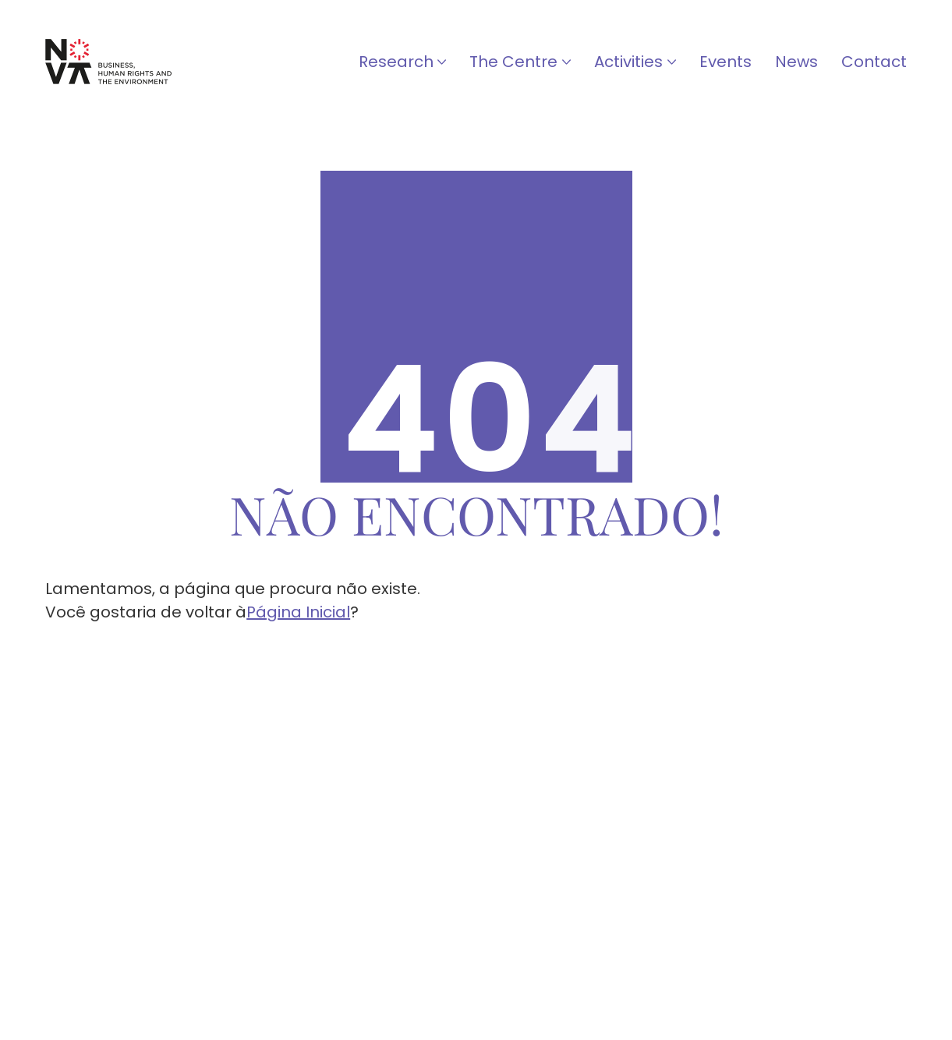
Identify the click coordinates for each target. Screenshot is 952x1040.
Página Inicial (298, 612)
